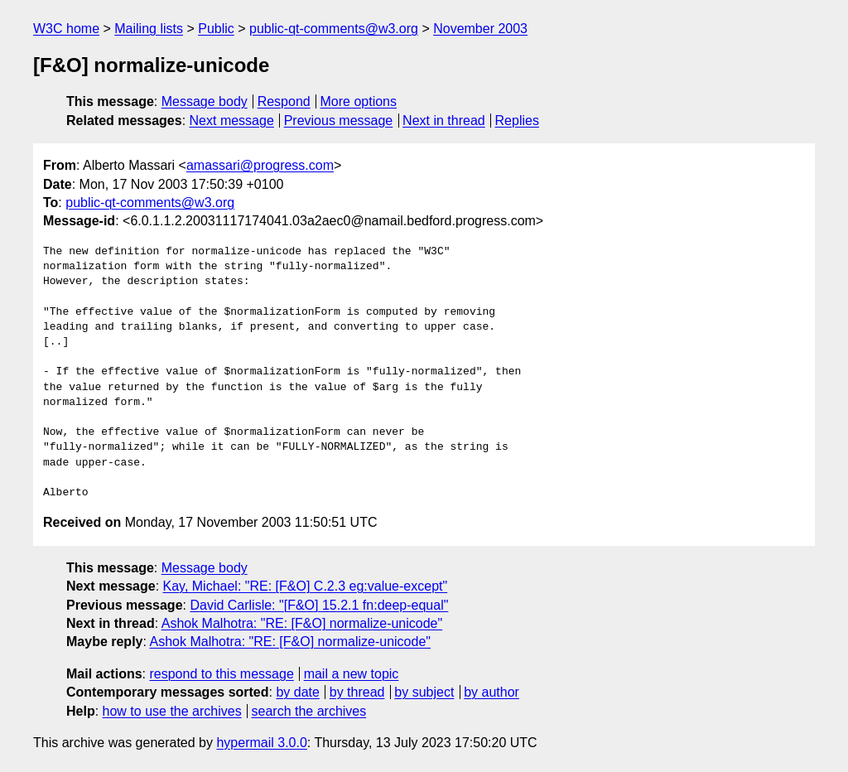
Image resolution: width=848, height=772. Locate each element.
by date (297, 692)
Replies (517, 120)
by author (491, 692)
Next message (232, 120)
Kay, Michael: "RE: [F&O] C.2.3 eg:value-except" (305, 586)
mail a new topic (351, 674)
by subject (424, 692)
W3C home (66, 29)
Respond (284, 101)
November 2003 (480, 29)
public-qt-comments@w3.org (333, 29)
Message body (204, 101)
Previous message (338, 120)
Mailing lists (148, 29)
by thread (357, 692)
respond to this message (221, 674)
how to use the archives (172, 711)
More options (359, 101)
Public (216, 29)
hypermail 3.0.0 (261, 743)
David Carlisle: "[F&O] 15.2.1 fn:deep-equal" (319, 605)
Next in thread (443, 120)
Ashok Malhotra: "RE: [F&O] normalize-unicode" (302, 623)
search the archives (309, 711)
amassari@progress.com (260, 165)
